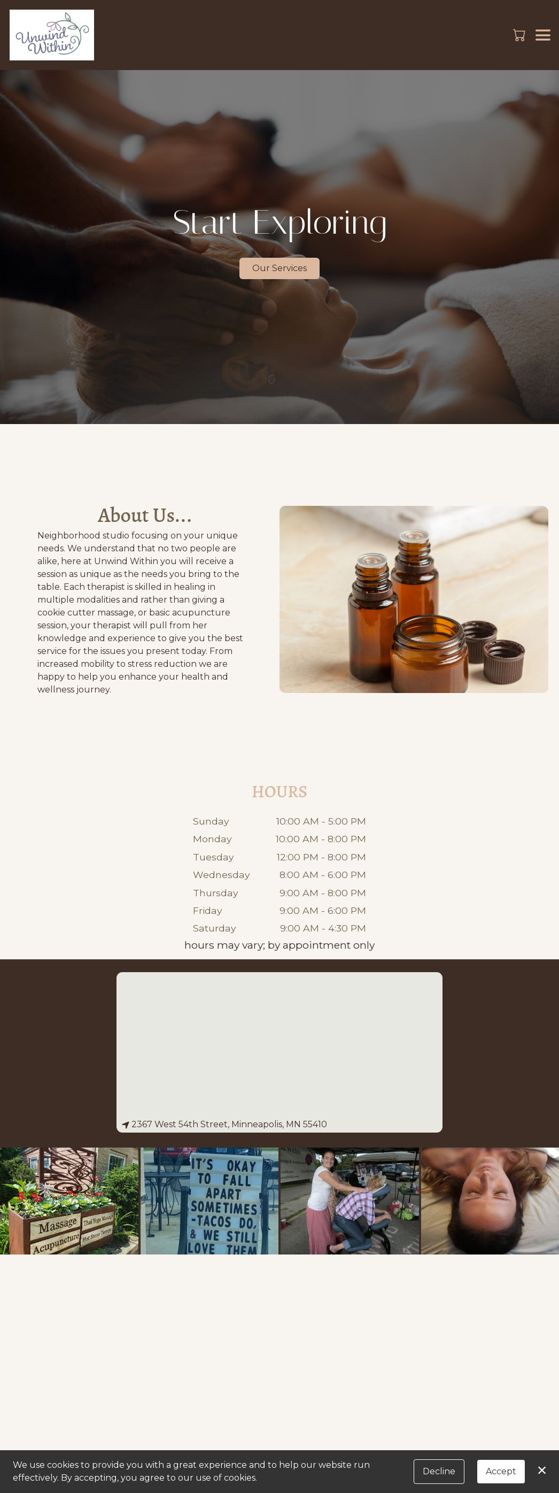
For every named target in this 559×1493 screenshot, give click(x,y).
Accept (501, 1471)
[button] (520, 35)
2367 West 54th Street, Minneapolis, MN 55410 (224, 1124)
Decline (439, 1471)
